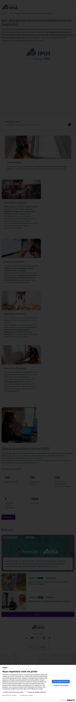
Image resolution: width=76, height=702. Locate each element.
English (5, 667)
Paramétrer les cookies (9, 695)
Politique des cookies (26, 695)
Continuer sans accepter (60, 685)
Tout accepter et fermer (61, 681)
